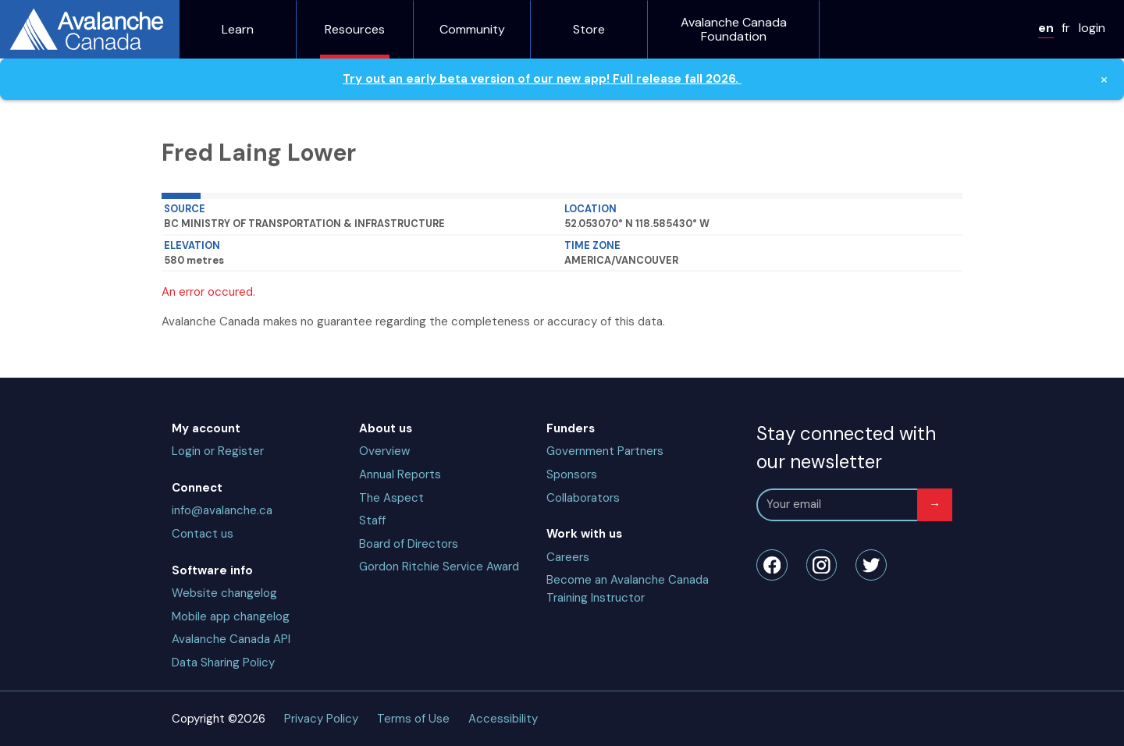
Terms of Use (413, 718)
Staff (372, 520)
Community (472, 29)
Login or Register (218, 451)
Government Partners (604, 451)
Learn (238, 29)
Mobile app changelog (231, 616)
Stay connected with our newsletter (846, 447)
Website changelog (224, 593)
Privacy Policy (321, 718)
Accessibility (503, 718)
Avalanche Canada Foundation (734, 29)
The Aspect (391, 498)
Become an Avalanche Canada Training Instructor (627, 589)
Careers (567, 557)
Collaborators (583, 498)
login (1092, 28)
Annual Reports (400, 474)
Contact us (202, 534)
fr (1066, 28)
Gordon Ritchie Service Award (439, 566)
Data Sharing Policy (223, 662)
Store (589, 30)
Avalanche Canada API (231, 639)
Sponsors (571, 474)
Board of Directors (408, 544)
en (1046, 28)
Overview (384, 451)
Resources (355, 29)
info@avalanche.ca (222, 510)
